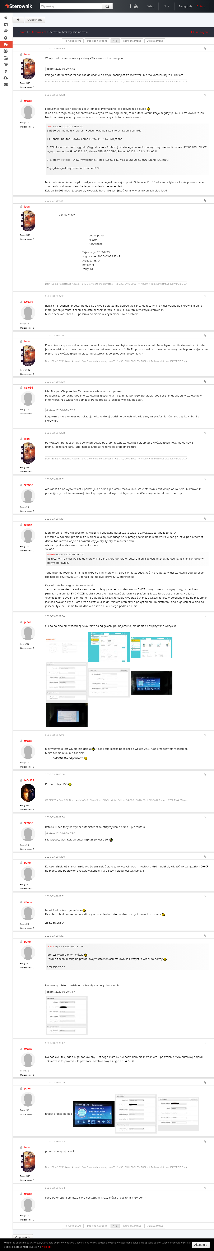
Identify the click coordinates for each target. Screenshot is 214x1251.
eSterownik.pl (37, 32)
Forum (22, 32)
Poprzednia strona (97, 40)
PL (166, 6)
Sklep (150, 6)
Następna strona (132, 40)
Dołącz (200, 6)
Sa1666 (28, 302)
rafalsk (28, 101)
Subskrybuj (200, 32)
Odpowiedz (34, 20)
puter (49, 126)
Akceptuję (200, 1244)
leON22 (29, 780)
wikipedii (47, 1246)
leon (27, 54)
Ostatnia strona (155, 40)
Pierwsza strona (72, 40)
